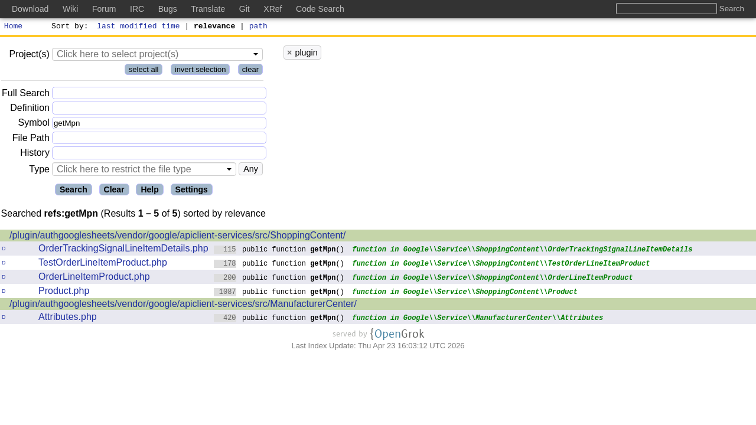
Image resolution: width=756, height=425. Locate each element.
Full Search (26, 95)
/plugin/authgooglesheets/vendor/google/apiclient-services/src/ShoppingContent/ (177, 237)
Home (13, 27)
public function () (279, 251)
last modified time (138, 27)
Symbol (34, 125)
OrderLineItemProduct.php (94, 278)
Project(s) (29, 56)
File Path (31, 140)
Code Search (320, 9)
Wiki (70, 9)
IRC (137, 9)
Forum (104, 9)
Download (30, 9)
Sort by (68, 27)
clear (250, 71)
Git (244, 9)
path (258, 27)
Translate (208, 9)
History (35, 154)
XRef (272, 9)
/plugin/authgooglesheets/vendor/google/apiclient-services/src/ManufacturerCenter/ (183, 305)
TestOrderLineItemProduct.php (102, 264)
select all (144, 71)
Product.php (63, 292)
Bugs (167, 9)
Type (39, 171)
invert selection (200, 71)
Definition (30, 109)
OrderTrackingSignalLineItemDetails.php (123, 250)
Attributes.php (67, 318)
